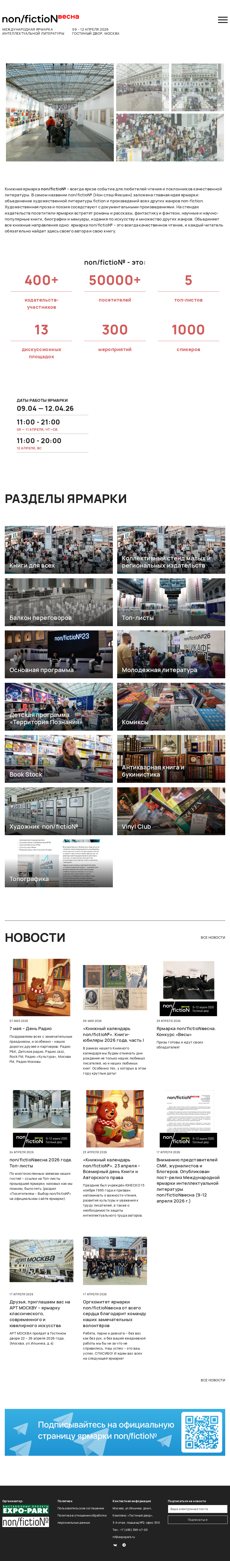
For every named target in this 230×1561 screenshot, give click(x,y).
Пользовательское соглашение (81, 1508)
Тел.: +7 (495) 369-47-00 (130, 1530)
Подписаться (198, 1520)
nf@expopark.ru (124, 1537)
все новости (213, 937)
